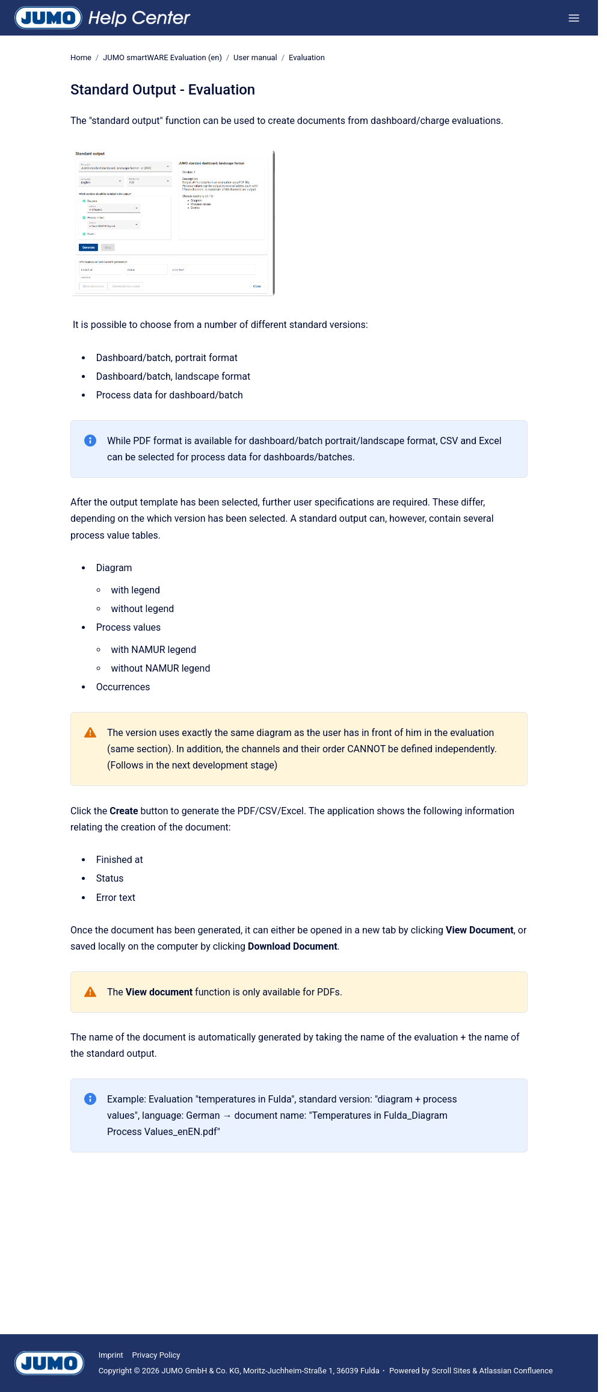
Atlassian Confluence (516, 1370)
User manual (255, 57)
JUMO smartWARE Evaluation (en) (162, 57)
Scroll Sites (451, 1370)
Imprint (111, 1355)
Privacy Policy (156, 1355)
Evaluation (307, 57)
